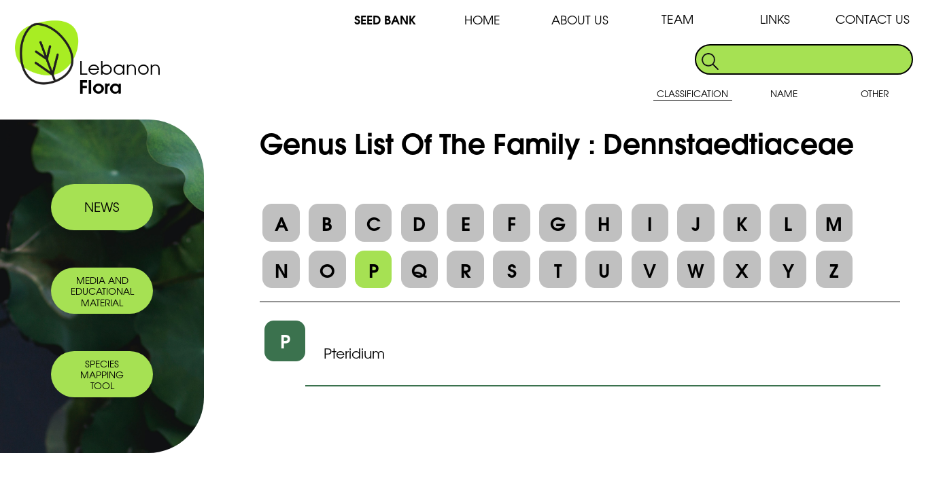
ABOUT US (579, 19)
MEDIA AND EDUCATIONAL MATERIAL (102, 291)
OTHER (875, 93)
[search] (817, 59)
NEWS (102, 206)
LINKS (775, 18)
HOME (482, 19)
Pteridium (354, 352)
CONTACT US (873, 18)
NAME (783, 93)
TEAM (677, 18)
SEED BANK (385, 19)
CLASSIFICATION (692, 93)
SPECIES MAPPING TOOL (102, 375)
